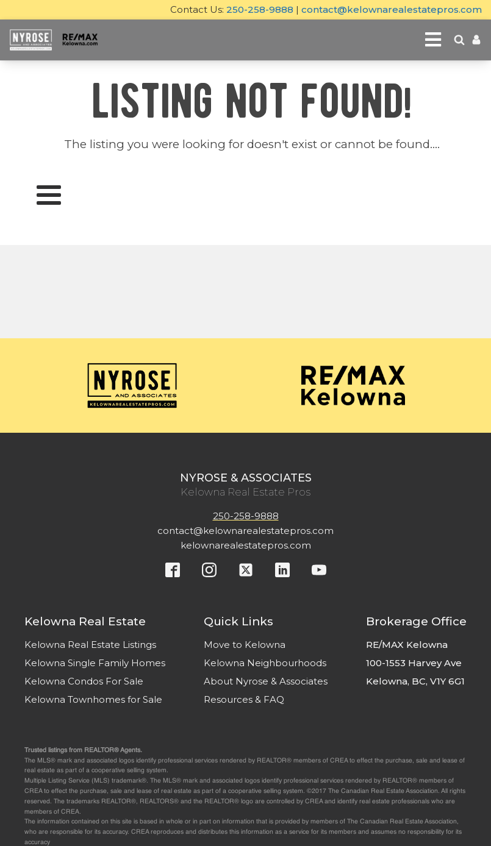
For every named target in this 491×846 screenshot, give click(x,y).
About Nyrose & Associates (266, 681)
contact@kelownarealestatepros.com (391, 9)
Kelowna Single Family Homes (94, 663)
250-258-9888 (259, 9)
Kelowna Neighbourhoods (265, 663)
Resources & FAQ (244, 699)
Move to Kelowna (244, 644)
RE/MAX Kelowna (407, 644)
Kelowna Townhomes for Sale (93, 699)
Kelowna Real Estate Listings (90, 644)
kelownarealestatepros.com (246, 545)
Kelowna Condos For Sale (83, 681)
